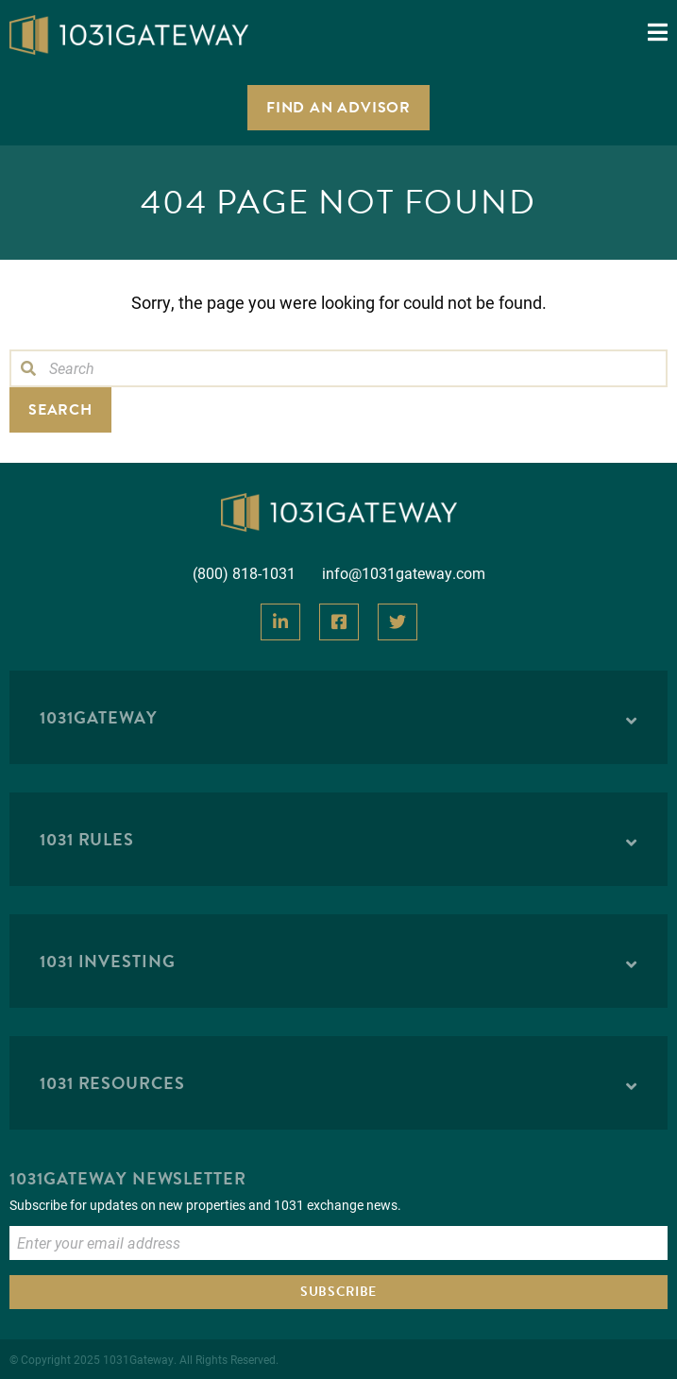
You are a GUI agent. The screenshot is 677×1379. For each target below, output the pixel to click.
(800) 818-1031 (244, 573)
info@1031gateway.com (403, 573)
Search (60, 410)
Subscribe (338, 1292)
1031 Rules (87, 839)
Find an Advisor (338, 107)
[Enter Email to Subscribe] (338, 1243)
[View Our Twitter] (397, 622)
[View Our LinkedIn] (280, 622)
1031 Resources (112, 1083)
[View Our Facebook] (339, 622)
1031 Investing (108, 961)
